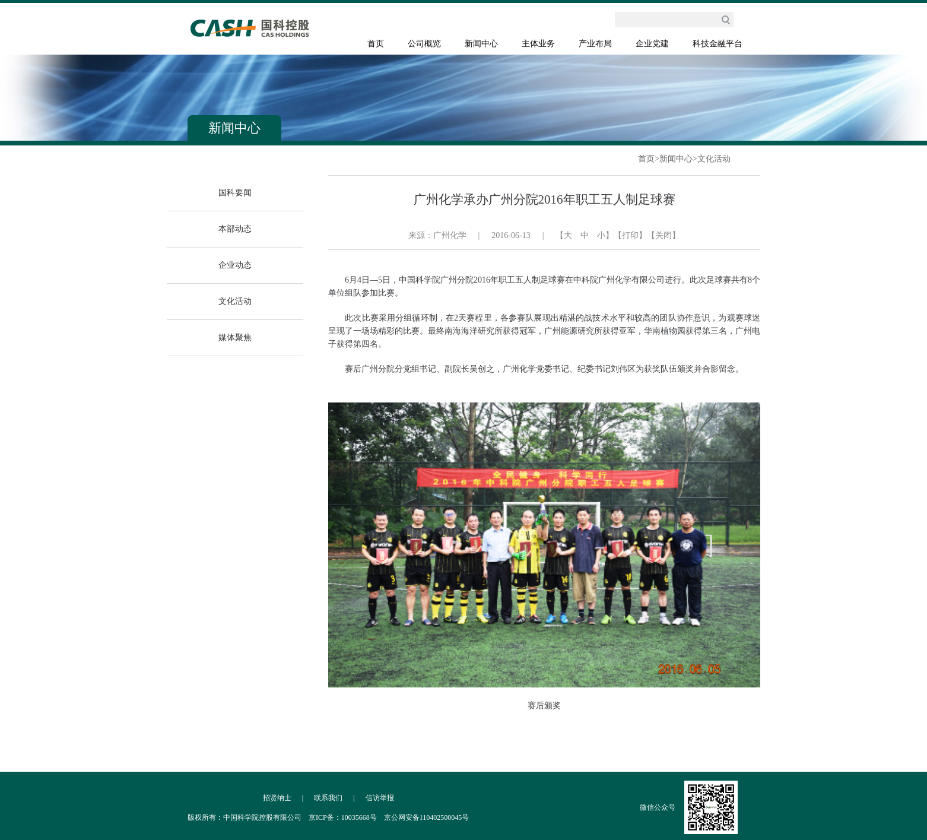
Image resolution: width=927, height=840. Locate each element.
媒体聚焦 (235, 337)
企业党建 (652, 43)
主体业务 (538, 43)
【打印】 (630, 235)
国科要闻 (235, 192)
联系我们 (328, 798)
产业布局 (595, 43)
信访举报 (380, 798)
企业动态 (235, 265)
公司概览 (424, 43)
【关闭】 (663, 235)
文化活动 (714, 158)
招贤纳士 (277, 798)
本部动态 (235, 228)
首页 (375, 43)
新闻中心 (481, 43)
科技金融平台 (717, 43)
